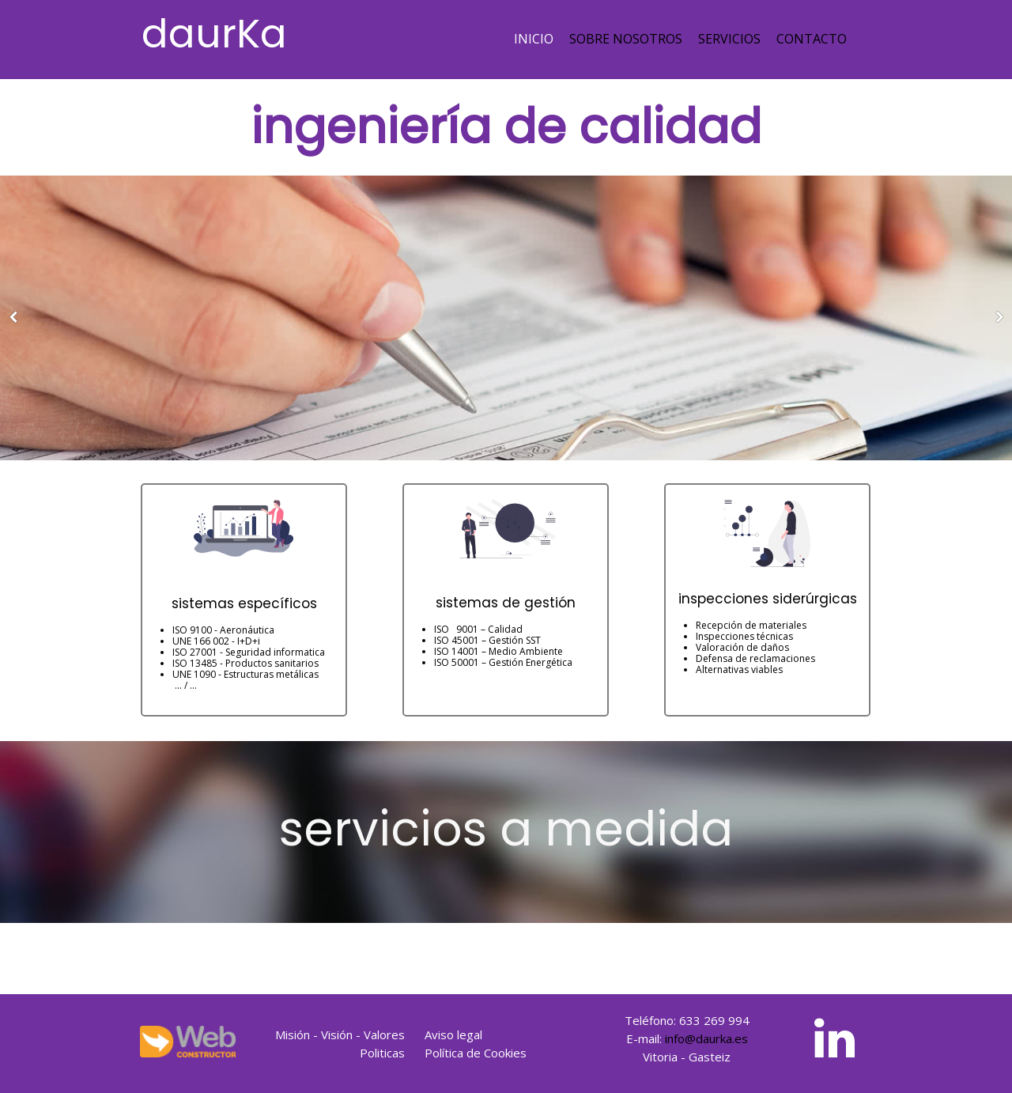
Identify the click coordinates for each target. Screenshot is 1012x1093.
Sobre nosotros (625, 38)
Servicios (729, 38)
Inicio (533, 38)
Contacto (811, 38)
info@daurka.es (706, 1038)
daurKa (214, 34)
